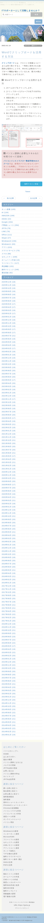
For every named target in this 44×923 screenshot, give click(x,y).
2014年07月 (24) (9, 716)
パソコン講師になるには (13, 762)
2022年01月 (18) (9, 431)
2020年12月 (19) (9, 472)
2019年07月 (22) (9, 526)
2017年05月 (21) (9, 608)
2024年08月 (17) (9, 332)
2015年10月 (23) (9, 668)
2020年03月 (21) (9, 500)
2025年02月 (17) (9, 313)
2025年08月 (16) (9, 294)
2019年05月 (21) (9, 532)
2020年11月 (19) (9, 475)
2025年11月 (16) (9, 285)
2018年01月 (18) (9, 583)
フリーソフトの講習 (11, 839)
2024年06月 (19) (9, 339)
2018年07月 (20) (9, 564)
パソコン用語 (8, 822)
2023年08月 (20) (9, 370)
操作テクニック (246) (10, 269)
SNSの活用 (7, 862)
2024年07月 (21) (9, 336)
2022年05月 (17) (9, 418)
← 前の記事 (8, 198)
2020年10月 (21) (9, 478)
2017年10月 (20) (9, 592)
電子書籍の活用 (9, 896)
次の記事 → (35, 198)
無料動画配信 (8, 797)
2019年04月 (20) (9, 535)
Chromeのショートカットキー (15, 805)
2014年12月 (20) (9, 700)
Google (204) (7, 222)
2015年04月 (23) (9, 687)
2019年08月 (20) (9, 522)
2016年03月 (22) (9, 652)
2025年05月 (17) (9, 304)
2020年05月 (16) (9, 494)
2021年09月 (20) (9, 443)
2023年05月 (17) (9, 380)
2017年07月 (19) (9, 602)
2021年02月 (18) (9, 465)
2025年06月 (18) (9, 301)
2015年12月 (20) (9, 662)
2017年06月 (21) (9, 605)
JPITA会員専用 (9, 779)
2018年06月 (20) (9, 567)
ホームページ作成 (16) (11, 260)
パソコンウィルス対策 (12, 814)
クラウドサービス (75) (11, 250)
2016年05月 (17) (9, 646)
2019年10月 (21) (9, 516)
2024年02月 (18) (9, 351)
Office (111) (7, 235)
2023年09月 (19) (9, 367)
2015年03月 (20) (9, 690)
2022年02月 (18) (9, 427)
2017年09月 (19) (9, 595)
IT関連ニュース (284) (10, 225)
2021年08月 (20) (9, 446)
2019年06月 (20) (9, 529)
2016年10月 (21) (9, 630)
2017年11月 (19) (9, 589)
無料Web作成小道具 (11, 885)
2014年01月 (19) (9, 735)
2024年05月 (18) (9, 342)
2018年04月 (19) (9, 573)
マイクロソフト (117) (10, 263)
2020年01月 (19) (9, 507)
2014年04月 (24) (9, 725)
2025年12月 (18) (9, 282)
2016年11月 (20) (9, 627)
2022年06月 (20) (9, 415)
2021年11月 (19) (9, 437)
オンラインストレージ (12, 819)
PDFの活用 (7, 865)
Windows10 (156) (9, 241)
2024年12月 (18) (9, 320)
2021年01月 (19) (9, 469)
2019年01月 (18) (9, 545)
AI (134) (5, 212)
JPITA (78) (6, 228)
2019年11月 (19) (9, 513)
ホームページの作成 (11, 877)
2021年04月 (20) (9, 459)
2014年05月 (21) (9, 722)
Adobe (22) (6, 219)
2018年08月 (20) (9, 560)
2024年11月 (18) (9, 323)
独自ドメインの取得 (11, 874)
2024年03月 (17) (9, 348)
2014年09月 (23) (9, 709)
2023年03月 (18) (9, 386)
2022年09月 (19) (9, 405)
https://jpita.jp (24, 905)
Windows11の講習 (10, 831)
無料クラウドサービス (12, 856)
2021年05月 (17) (9, 456)
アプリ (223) (7, 247)
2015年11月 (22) (9, 665)
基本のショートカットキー (13, 802)
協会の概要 (7, 759)
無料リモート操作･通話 (12, 859)
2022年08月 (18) (9, 408)
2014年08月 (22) (9, 712)
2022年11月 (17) (9, 399)
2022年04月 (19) (9, 421)
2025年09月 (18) (9, 291)
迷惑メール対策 (9, 816)
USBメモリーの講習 (11, 845)
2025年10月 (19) (9, 288)
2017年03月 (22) (9, 614)
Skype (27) (6, 238)
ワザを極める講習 (10, 854)
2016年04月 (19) (9, 649)
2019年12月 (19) (9, 510)
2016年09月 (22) (9, 633)
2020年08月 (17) (9, 484)
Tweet (27, 191)
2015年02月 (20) (9, 693)
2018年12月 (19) (9, 548)
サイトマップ (8, 776)
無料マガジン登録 (31, 184)
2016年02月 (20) (9, 655)
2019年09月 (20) (9, 519)
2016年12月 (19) (9, 624)
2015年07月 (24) (9, 678)
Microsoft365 (8, 837)
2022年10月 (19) (9, 402)
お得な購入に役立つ (11, 794)
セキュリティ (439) (9, 257)
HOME (6, 754)
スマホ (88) (6, 254)
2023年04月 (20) (9, 383)
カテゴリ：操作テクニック (33, 45)
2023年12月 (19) (9, 358)
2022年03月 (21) (9, 424)
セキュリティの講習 (11, 842)
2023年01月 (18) (9, 393)
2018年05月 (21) (9, 570)
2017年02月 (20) (9, 617)
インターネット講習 (11, 834)
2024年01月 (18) (9, 355)
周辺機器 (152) (8, 266)
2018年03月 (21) (9, 576)
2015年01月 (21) (9, 697)
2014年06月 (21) (9, 719)
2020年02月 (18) (9, 503)
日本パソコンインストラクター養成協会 (21, 917)
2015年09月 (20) (9, 671)
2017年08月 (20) (9, 598)
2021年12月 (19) (9, 434)
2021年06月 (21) (9, 453)
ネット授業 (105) (9, 209)
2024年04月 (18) (9, 345)
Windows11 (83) (8, 244)
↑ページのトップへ (10, 751)
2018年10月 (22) (9, 554)
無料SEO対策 (8, 888)
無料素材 (6, 799)
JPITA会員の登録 (10, 768)
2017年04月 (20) (9, 611)
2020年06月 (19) (9, 491)
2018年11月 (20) (9, 551)
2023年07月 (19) (9, 374)
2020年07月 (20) (9, 488)
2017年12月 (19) (9, 586)
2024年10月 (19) (9, 326)
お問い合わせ (8, 771)
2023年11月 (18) (9, 361)
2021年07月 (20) (9, 450)
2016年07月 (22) (9, 640)
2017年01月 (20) (9, 621)
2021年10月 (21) (9, 440)
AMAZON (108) (8, 216)
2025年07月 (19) (9, 298)
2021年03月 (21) (9, 462)
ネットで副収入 (9, 851)
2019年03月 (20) (9, 538)
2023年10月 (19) (9, 364)
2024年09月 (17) (9, 329)
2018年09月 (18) (9, 557)
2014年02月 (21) (9, 731)
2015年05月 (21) (9, 684)
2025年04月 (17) (9, 307)
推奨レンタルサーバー (12, 882)
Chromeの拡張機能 (11, 808)
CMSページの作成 (10, 879)
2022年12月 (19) (9, 396)
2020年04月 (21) (9, 497)
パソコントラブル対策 (12, 811)
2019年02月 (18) (9, 541)
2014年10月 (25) (9, 706)
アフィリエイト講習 (11, 848)
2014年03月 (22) (9, 728)
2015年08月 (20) (9, 674)
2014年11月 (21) (9, 703)
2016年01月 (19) (9, 659)
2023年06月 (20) (9, 377)
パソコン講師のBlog (11, 774)
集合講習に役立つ (10, 791)
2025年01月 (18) (9, 317)
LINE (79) (6, 231)
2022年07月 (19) (9, 412)
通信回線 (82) (7, 273)
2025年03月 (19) (9, 310)
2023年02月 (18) (9, 389)
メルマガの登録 (9, 765)
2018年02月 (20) (9, 579)
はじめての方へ (9, 757)
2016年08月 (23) (9, 637)
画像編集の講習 (9, 894)
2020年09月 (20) (9, 481)
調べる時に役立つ (10, 788)
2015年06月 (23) (9, 681)
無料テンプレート (10, 891)
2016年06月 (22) (9, 643)
